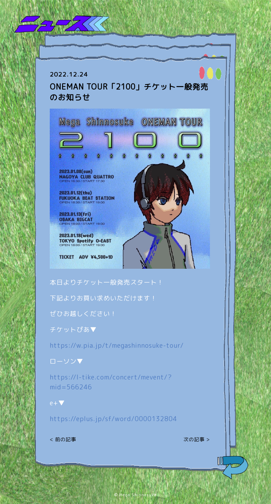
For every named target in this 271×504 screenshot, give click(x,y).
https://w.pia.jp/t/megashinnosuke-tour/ (117, 345)
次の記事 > (196, 439)
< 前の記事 (63, 439)
